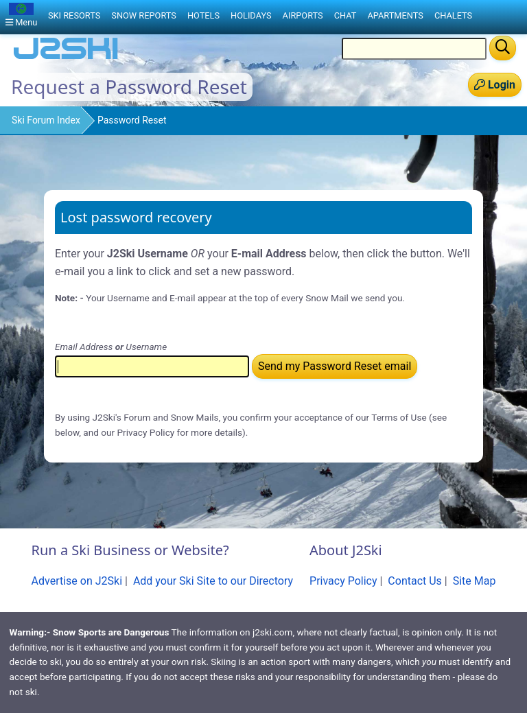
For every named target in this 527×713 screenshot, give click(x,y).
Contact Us (415, 580)
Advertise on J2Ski (77, 580)
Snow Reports (143, 15)
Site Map (474, 580)
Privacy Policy (343, 580)
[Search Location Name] (414, 49)
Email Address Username (111, 346)
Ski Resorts (74, 15)
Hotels (203, 15)
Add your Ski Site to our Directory (213, 580)
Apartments (395, 15)
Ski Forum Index (46, 120)
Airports (303, 15)
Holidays (251, 15)
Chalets (453, 15)
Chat (345, 15)
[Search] (502, 48)
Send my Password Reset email (334, 366)
